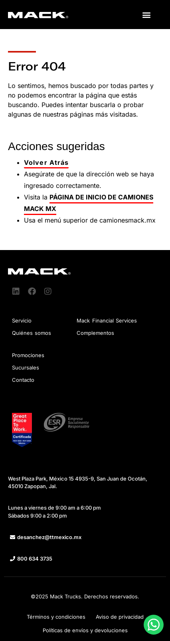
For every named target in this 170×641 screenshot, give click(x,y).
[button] (146, 14)
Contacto (23, 380)
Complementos (95, 333)
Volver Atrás (46, 162)
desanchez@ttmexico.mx (49, 537)
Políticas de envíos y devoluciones (85, 630)
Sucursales (25, 367)
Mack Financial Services (107, 320)
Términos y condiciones (56, 617)
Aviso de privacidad (120, 617)
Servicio (22, 320)
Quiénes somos (31, 333)
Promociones (28, 355)
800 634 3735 (34, 558)
